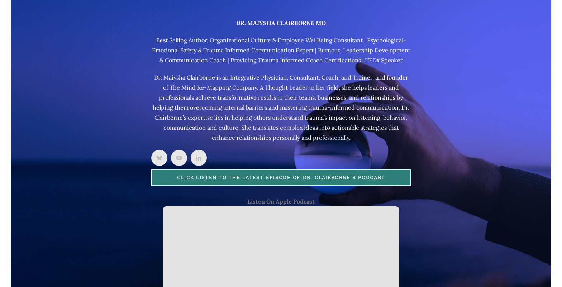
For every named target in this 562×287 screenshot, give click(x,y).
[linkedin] (199, 158)
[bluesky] (159, 158)
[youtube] (179, 158)
